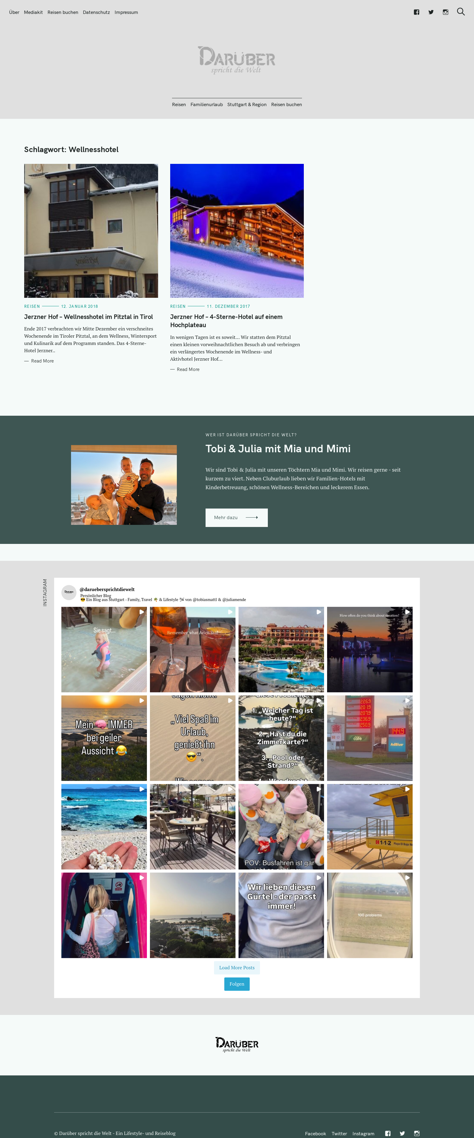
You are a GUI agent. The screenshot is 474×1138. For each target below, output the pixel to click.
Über (14, 12)
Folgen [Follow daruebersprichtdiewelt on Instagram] (237, 983)
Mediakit (33, 12)
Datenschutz (96, 12)
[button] (104, 649)
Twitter (339, 1133)
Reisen (179, 104)
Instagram (363, 1133)
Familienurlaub (206, 104)
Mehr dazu (226, 517)
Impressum (126, 12)
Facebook (315, 1133)
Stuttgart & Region (247, 104)
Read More (42, 361)
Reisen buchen (62, 12)
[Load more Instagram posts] (237, 967)
